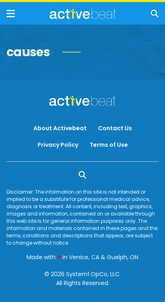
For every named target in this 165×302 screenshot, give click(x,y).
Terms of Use (109, 145)
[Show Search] (155, 13)
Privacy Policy (58, 145)
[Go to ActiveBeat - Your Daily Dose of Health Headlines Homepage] (83, 13)
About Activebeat (60, 128)
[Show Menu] (10, 13)
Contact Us (115, 128)
